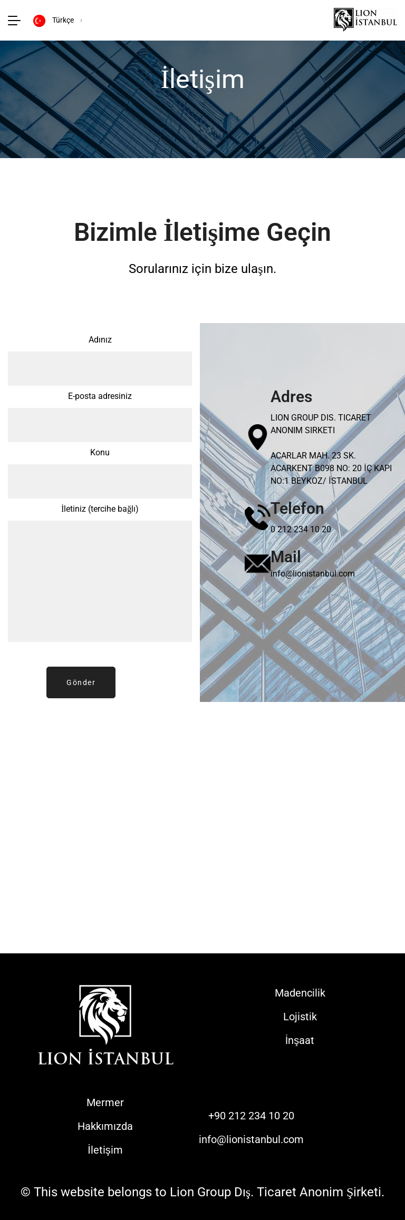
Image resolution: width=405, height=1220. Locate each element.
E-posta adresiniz (100, 419)
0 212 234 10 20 (301, 529)
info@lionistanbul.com (313, 574)
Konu (100, 475)
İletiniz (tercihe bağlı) (100, 577)
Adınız (100, 363)
